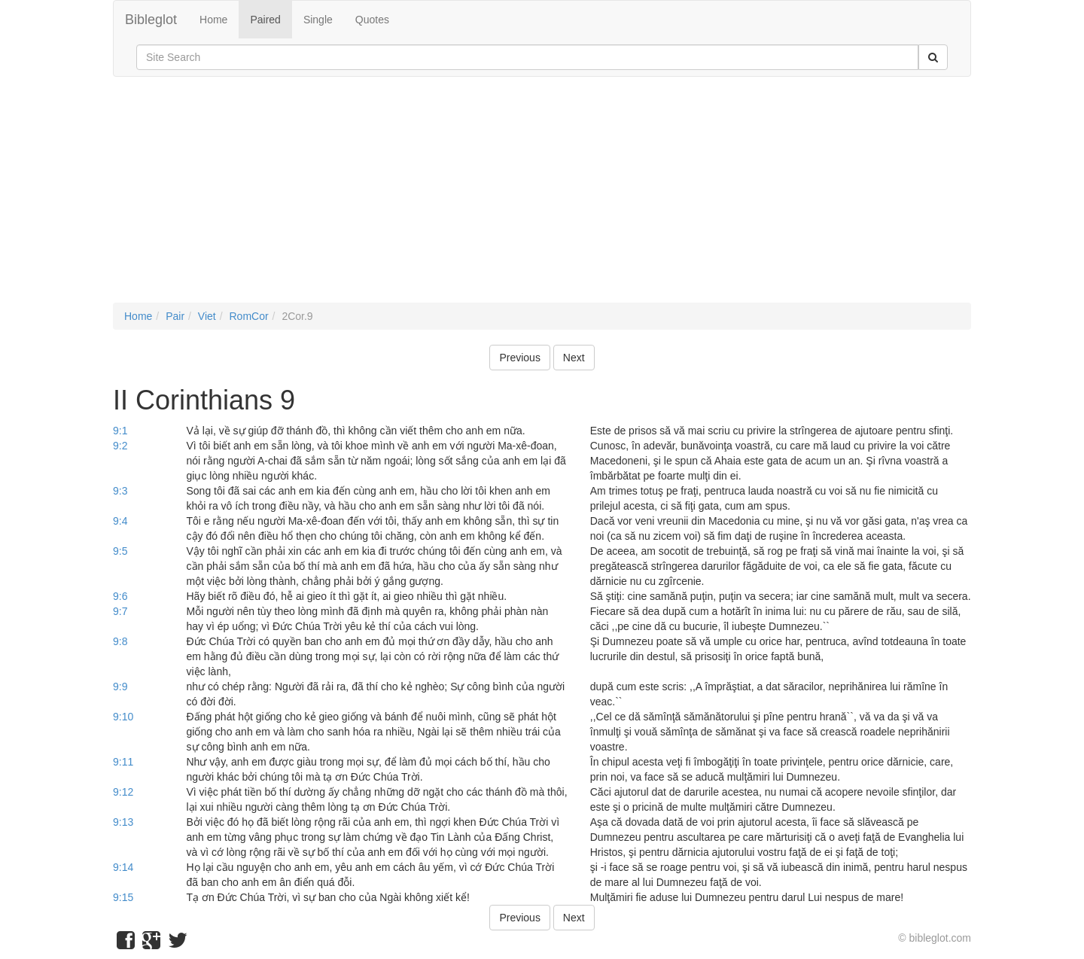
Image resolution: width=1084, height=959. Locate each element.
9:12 (123, 792)
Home (213, 20)
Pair (175, 316)
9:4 (120, 521)
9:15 (123, 897)
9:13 (123, 822)
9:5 (120, 551)
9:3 (120, 491)
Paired (265, 20)
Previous (519, 358)
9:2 (120, 446)
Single (318, 20)
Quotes (372, 20)
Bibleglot (151, 19)
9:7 (120, 611)
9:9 (120, 686)
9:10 (123, 717)
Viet (207, 316)
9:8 (120, 641)
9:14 (123, 867)
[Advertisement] (542, 197)
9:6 (120, 596)
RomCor (248, 316)
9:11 (123, 762)
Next (574, 358)
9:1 (120, 431)
